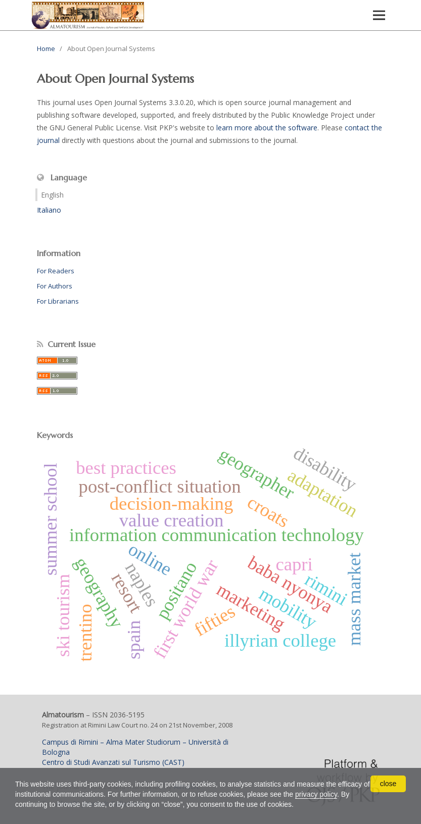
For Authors (54, 285)
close (388, 784)
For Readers (55, 270)
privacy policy (316, 794)
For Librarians (58, 301)
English (52, 195)
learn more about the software (266, 127)
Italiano (49, 210)
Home (46, 48)
